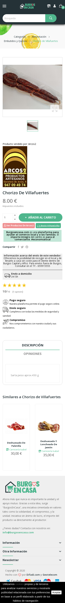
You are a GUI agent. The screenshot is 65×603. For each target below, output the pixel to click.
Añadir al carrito (42, 217)
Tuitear (22, 247)
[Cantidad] (8, 217)
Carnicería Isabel (16, 449)
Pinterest (27, 247)
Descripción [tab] (32, 345)
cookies (19, 584)
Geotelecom (50, 574)
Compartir (18, 247)
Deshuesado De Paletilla (16, 444)
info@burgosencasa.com (18, 532)
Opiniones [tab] (32, 354)
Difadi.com (33, 574)
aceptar (56, 592)
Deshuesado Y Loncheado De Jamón (48, 444)
